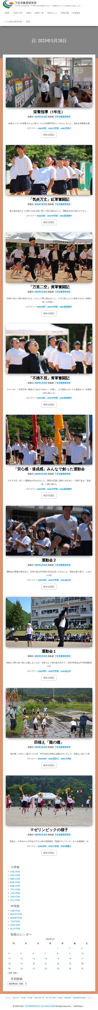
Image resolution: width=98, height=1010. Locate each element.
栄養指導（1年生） (49, 112)
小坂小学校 (15, 871)
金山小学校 (15, 900)
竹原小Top (17, 13)
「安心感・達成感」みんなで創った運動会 (49, 469)
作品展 (60, 998)
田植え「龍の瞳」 (49, 742)
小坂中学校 (15, 911)
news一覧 (39, 13)
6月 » (15, 973)
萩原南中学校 (16, 918)
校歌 (28, 21)
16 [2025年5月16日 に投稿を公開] (70, 958)
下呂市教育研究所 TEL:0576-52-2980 (39, 1006)
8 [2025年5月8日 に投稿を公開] (57, 953)
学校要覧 (76, 13)
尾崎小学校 (15, 879)
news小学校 (53, 128)
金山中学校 (15, 928)
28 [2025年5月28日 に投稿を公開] (46, 968)
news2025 (42, 128)
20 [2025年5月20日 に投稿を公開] (34, 963)
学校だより (52, 13)
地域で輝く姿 (39, 998)
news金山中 (66, 580)
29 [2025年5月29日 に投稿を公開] (58, 968)
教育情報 (67, 998)
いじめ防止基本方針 (13, 21)
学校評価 (65, 13)
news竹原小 (66, 128)
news (28, 13)
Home (7, 13)
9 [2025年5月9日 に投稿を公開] (69, 953)
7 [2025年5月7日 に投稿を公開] (45, 953)
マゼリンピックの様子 (49, 830)
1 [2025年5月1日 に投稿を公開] (57, 948)
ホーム (8, 998)
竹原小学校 (15, 896)
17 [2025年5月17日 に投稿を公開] (82, 958)
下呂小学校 (15, 889)
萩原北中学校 (16, 914)
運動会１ (49, 651)
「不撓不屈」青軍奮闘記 (51, 378)
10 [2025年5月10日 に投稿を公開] (82, 953)
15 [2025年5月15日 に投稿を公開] (58, 958)
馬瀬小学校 (15, 886)
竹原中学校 (15, 925)
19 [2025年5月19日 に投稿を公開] (21, 963)
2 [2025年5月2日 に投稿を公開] (69, 948)
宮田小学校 (15, 875)
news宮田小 (53, 758)
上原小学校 (15, 893)
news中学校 (52, 216)
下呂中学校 (15, 921)
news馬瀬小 (66, 846)
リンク (90, 998)
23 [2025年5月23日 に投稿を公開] (70, 963)
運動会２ (49, 560)
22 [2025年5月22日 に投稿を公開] (58, 963)
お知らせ (15, 998)
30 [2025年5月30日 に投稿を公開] (70, 968)
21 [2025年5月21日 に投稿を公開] (46, 963)
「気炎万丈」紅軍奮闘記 (49, 199)
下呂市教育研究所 (26, 2)
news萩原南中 (66, 216)
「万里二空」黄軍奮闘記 (49, 287)
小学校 (23, 998)
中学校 (30, 998)
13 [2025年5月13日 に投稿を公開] (34, 958)
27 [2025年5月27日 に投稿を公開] (34, 968)
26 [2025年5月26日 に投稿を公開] (21, 968)
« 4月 (10, 973)
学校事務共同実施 (79, 998)
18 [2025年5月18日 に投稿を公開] (9, 963)
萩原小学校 (15, 882)
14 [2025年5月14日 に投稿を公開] (46, 958)
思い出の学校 (51, 998)
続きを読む (49, 134)
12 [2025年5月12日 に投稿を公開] (21, 958)
